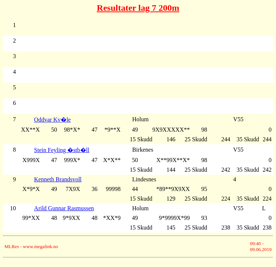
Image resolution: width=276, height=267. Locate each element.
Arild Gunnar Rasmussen (64, 208)
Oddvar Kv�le (52, 119)
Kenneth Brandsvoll (57, 179)
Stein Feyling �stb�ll (61, 150)
